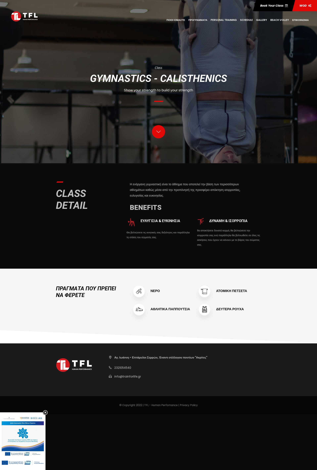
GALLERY (261, 20)
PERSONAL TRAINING (224, 20)
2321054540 (122, 368)
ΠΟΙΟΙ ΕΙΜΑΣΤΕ (175, 20)
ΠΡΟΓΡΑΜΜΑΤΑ (197, 20)
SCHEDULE (246, 20)
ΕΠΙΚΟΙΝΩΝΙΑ (300, 20)
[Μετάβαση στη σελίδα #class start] (158, 133)
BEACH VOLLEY (279, 20)
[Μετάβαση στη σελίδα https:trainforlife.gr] (24, 16)
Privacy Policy (189, 405)
